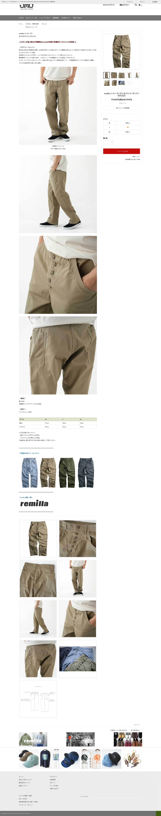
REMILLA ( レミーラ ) (31, 27)
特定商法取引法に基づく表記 (28, 802)
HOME (21, 18)
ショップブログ (44, 18)
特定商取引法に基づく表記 (132, 159)
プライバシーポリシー (26, 805)
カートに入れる (121, 151)
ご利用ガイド (65, 18)
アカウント (130, 2)
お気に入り (121, 103)
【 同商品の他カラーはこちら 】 (29, 453)
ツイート (137, 725)
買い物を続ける (136, 730)
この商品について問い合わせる (120, 730)
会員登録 (154, 2)
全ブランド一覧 (31, 18)
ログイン (142, 2)
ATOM (25, 799)
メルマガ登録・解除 (25, 796)
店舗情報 (56, 18)
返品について (136, 156)
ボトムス (44, 24)
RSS (20, 799)
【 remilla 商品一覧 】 (26, 497)
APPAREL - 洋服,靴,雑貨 (32, 24)
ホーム (21, 24)
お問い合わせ (77, 18)
